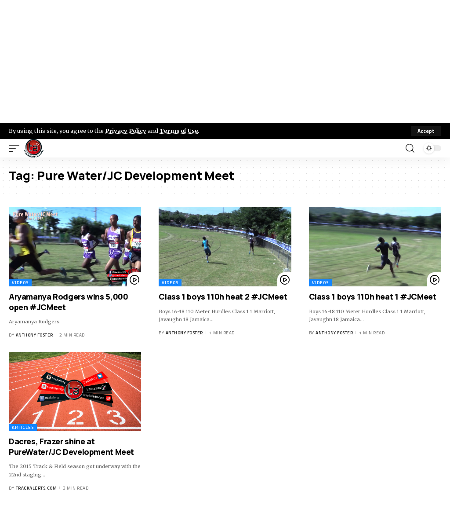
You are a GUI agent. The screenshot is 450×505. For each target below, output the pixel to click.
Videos (20, 282)
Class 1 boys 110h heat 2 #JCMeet (223, 296)
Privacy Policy (125, 130)
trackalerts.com (36, 488)
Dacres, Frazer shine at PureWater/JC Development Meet (71, 446)
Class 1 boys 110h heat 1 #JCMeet (372, 296)
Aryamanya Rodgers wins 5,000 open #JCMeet (68, 301)
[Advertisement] (225, 61)
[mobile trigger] (16, 148)
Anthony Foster (34, 335)
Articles (23, 427)
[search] (410, 148)
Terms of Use (179, 130)
